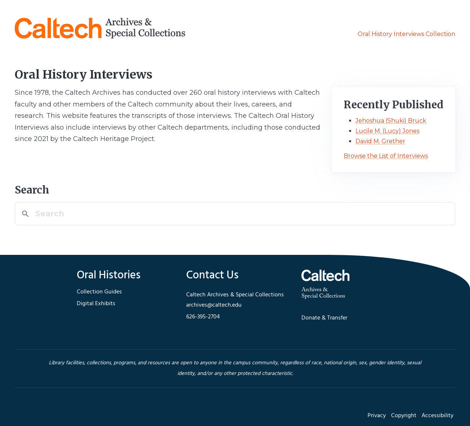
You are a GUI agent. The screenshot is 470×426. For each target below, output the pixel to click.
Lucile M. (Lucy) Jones (387, 130)
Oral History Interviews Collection (406, 33)
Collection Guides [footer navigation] (99, 292)
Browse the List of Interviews (386, 155)
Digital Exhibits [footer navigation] (96, 303)
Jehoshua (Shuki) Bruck (390, 120)
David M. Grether (380, 141)
